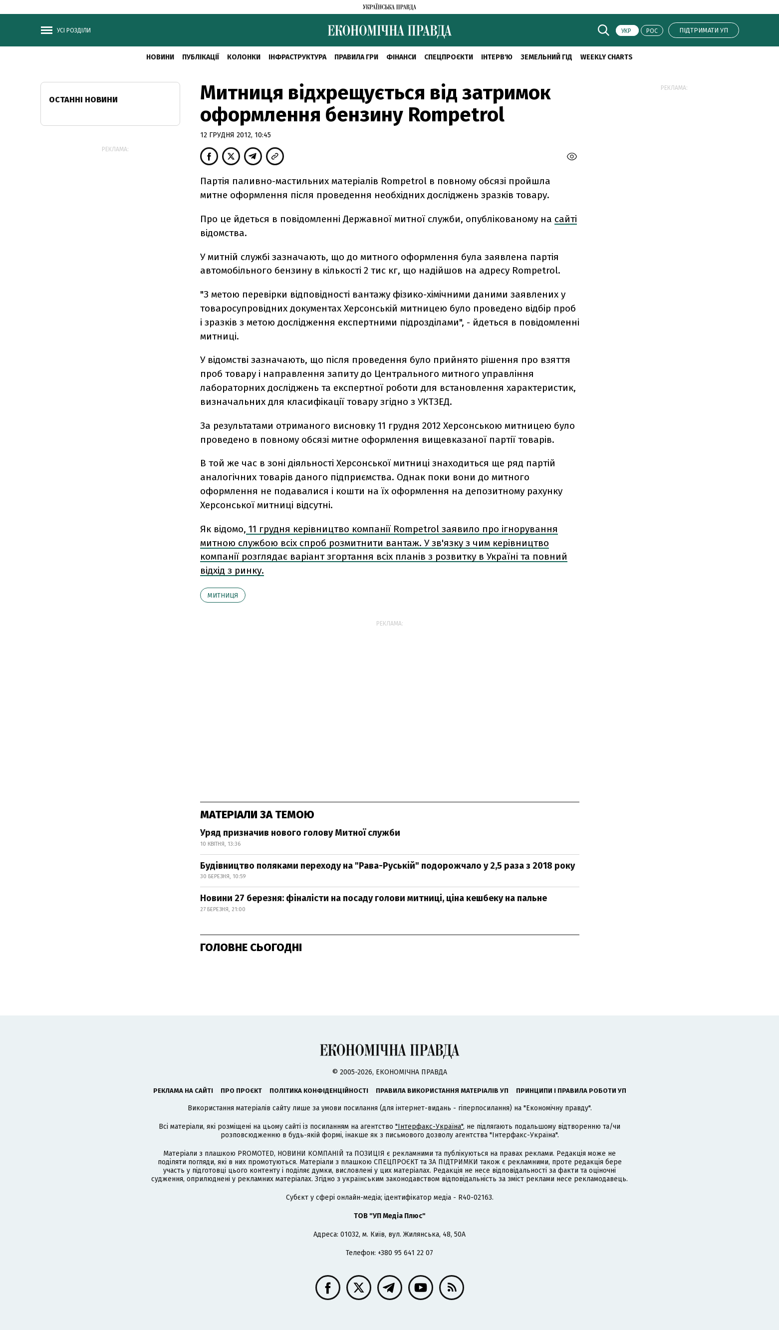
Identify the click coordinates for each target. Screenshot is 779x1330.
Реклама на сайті (183, 1090)
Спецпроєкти (448, 57)
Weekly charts (606, 57)
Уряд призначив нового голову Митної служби (300, 832)
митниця (223, 595)
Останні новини (83, 99)
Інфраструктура (297, 57)
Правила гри (356, 57)
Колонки (243, 57)
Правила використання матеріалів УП (442, 1090)
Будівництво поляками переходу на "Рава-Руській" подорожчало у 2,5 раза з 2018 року (387, 865)
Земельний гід (546, 57)
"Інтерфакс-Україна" (429, 1126)
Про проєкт (241, 1090)
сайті (565, 219)
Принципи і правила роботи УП (571, 1090)
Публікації (200, 57)
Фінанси (401, 57)
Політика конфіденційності (318, 1090)
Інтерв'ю (497, 57)
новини (160, 57)
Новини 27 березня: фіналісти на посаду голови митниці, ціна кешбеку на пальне (373, 898)
